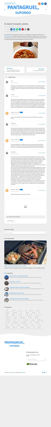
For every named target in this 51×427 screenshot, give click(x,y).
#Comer (16, 31)
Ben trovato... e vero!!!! (14, 281)
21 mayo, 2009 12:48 (14, 153)
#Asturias (12, 31)
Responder (41, 81)
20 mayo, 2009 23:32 (15, 141)
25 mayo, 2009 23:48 (15, 191)
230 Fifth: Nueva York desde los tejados (18, 276)
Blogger (23, 372)
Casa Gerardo (7, 36)
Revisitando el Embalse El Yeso (16, 293)
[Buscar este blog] (25, 232)
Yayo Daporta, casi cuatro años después (19, 298)
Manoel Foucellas (15, 112)
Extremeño (13, 123)
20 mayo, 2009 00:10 (14, 114)
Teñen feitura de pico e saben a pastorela (19, 287)
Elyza (14, 372)
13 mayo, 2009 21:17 (14, 82)
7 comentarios (19, 27)
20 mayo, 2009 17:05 (14, 125)
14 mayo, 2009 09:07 (14, 96)
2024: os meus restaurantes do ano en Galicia (15, 266)
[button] (11, 29)
